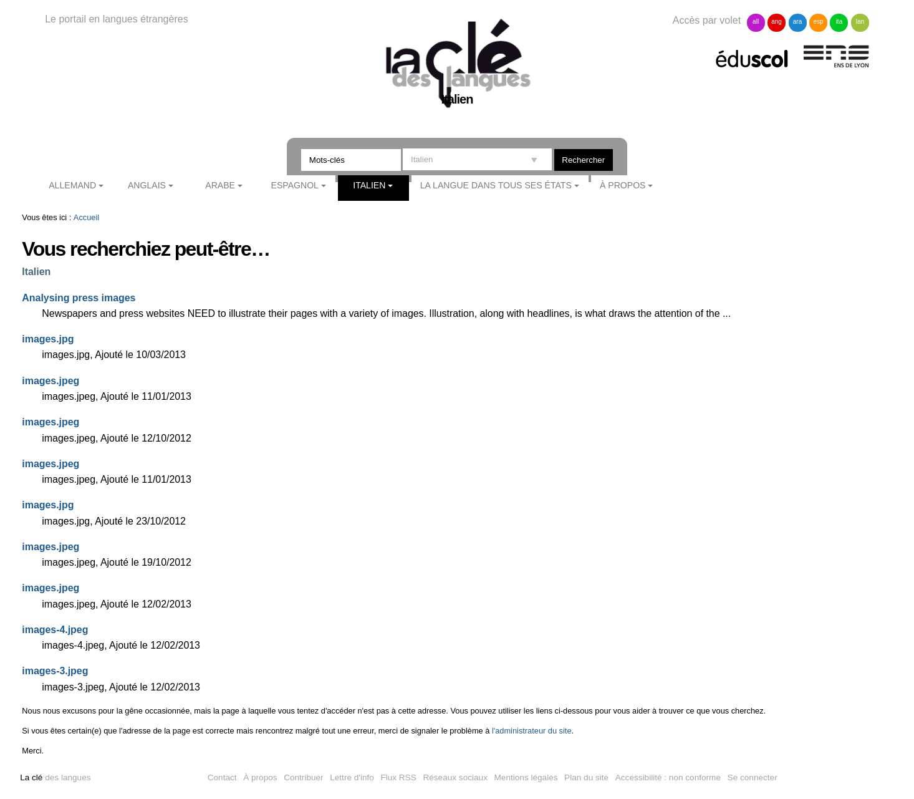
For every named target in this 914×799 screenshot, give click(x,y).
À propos (623, 185)
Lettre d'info (352, 777)
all (756, 21)
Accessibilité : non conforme (668, 777)
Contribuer (303, 777)
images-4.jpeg (55, 629)
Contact (222, 777)
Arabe (220, 185)
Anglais (147, 185)
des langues (55, 777)
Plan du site (586, 777)
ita (839, 21)
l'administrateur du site (532, 730)
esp (818, 21)
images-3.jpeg (55, 671)
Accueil (86, 217)
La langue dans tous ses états (496, 185)
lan (860, 21)
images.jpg (48, 339)
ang (776, 21)
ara (797, 21)
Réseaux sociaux (455, 777)
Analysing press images (78, 298)
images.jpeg (50, 380)
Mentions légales (526, 777)
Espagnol (295, 185)
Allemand (72, 185)
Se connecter (752, 777)
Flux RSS (398, 777)
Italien (369, 185)
